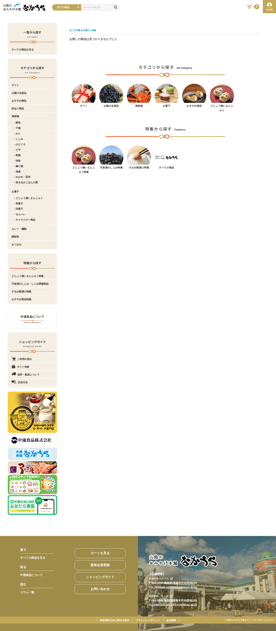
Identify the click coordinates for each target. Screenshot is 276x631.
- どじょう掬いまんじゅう (33, 198)
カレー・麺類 (32, 228)
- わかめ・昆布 (33, 176)
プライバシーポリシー (148, 620)
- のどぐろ (33, 144)
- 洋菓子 (33, 208)
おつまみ (32, 244)
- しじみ (33, 139)
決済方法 (32, 382)
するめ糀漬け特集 (32, 291)
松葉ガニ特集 (94, 30)
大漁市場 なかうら (162, 578)
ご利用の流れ (32, 359)
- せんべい (33, 214)
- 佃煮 (33, 171)
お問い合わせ (100, 589)
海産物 (32, 116)
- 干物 (33, 128)
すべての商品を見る (32, 49)
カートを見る (100, 553)
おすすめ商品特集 (32, 299)
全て (72, 30)
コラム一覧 (27, 592)
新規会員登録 (100, 565)
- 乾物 (33, 155)
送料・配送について (32, 374)
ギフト (32, 85)
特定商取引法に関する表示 (114, 620)
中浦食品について (31, 575)
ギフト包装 (32, 366)
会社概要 (171, 620)
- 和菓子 (33, 203)
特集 (80, 30)
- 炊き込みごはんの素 (33, 182)
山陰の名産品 (32, 93)
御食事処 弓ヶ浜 (162, 596)
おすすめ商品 (32, 100)
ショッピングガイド (100, 577)
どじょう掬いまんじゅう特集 (32, 276)
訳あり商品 (32, 108)
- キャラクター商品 (33, 219)
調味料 (32, 236)
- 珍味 (33, 160)
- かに (33, 133)
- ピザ (33, 149)
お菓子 (32, 191)
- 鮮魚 (33, 122)
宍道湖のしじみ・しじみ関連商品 (32, 283)
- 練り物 (33, 166)
